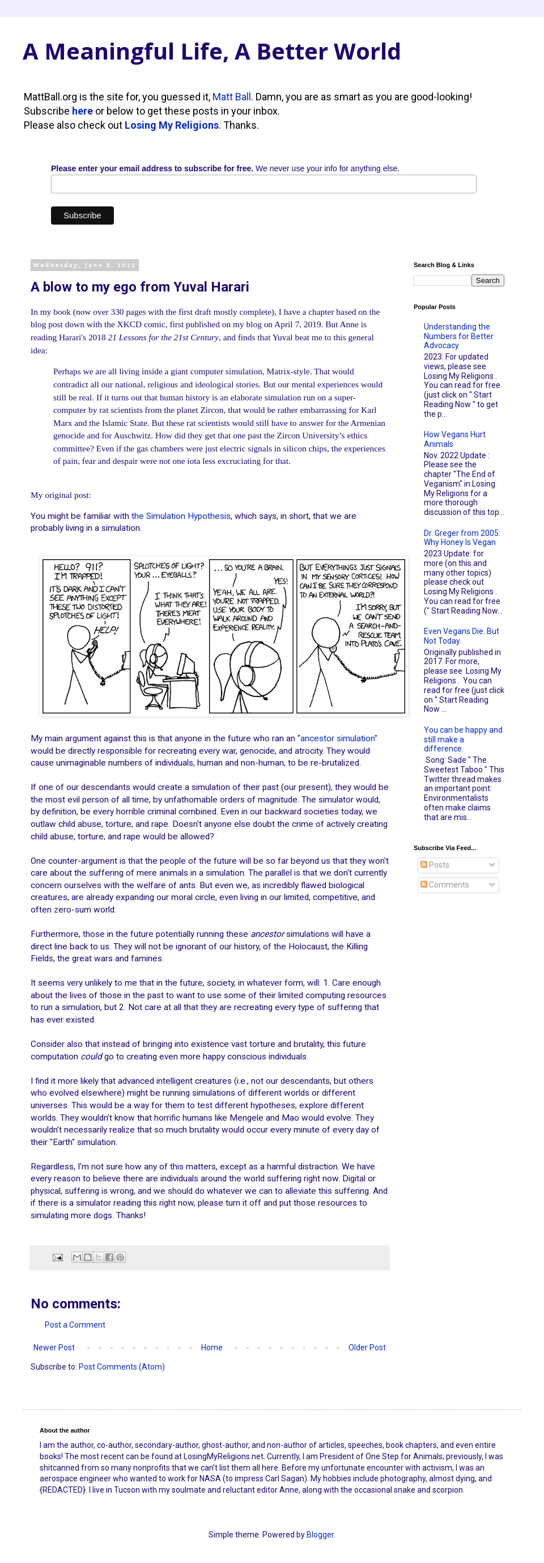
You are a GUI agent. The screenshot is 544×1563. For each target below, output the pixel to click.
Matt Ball (231, 97)
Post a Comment (75, 1324)
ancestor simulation (337, 738)
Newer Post (54, 1347)
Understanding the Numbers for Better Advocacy (459, 336)
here (82, 111)
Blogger (320, 1534)
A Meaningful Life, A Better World (212, 50)
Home (212, 1347)
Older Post (367, 1347)
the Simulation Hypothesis (181, 516)
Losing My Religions (172, 125)
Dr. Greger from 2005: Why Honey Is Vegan (462, 538)
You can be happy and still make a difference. (463, 739)
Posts (434, 864)
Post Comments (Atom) (122, 1366)
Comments (444, 884)
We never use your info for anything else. (225, 168)
